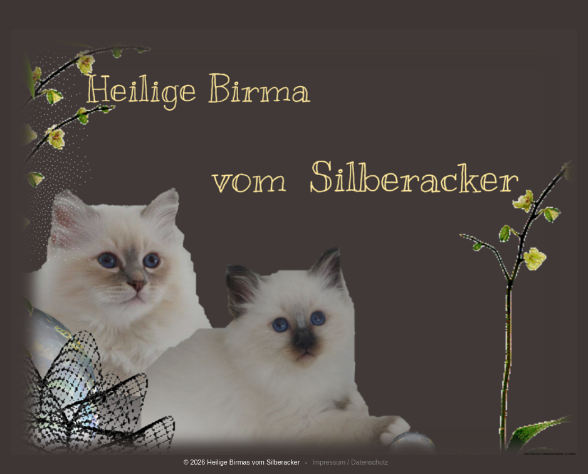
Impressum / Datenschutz (350, 462)
